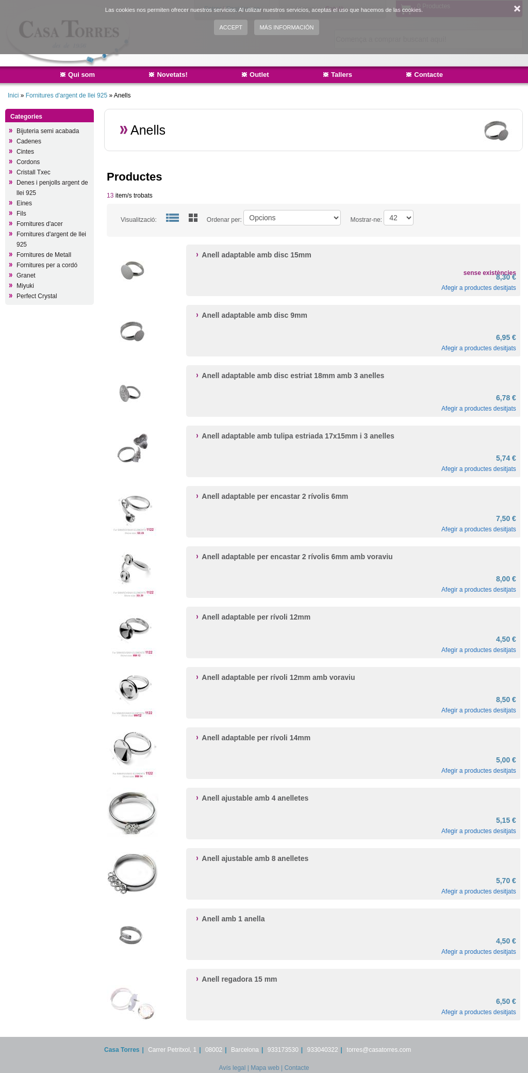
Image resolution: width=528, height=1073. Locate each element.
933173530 (283, 1049)
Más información (286, 27)
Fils (21, 213)
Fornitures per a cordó (46, 265)
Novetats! (172, 74)
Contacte (428, 74)
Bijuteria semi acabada (47, 131)
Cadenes (28, 141)
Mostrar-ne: (366, 219)
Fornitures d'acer (39, 223)
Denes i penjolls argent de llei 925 (52, 188)
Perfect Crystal (36, 296)
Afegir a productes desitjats (478, 287)
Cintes (25, 151)
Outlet (259, 74)
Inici (13, 95)
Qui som (81, 74)
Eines (24, 203)
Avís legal (232, 1067)
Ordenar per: (224, 219)
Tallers (341, 74)
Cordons (28, 162)
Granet (26, 275)
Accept (230, 27)
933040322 (322, 1049)
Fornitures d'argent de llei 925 (66, 95)
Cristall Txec (33, 172)
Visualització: (139, 219)
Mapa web (265, 1067)
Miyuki (25, 285)
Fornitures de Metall (43, 254)
